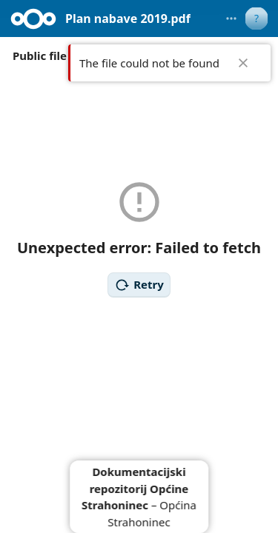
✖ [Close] (243, 63)
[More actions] (231, 18)
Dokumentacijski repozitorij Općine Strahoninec (135, 488)
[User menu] (256, 18)
